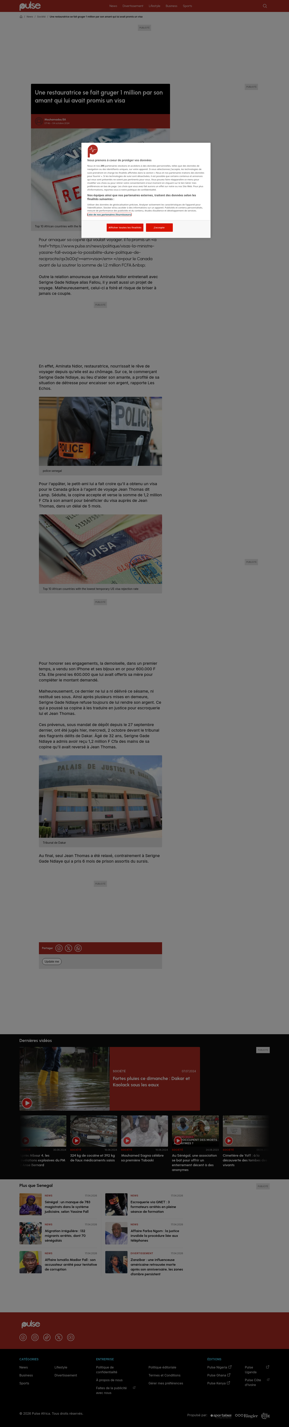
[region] (146, 190)
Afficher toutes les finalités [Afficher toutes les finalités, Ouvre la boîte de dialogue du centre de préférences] (125, 227)
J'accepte (159, 227)
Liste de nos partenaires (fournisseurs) (109, 214)
